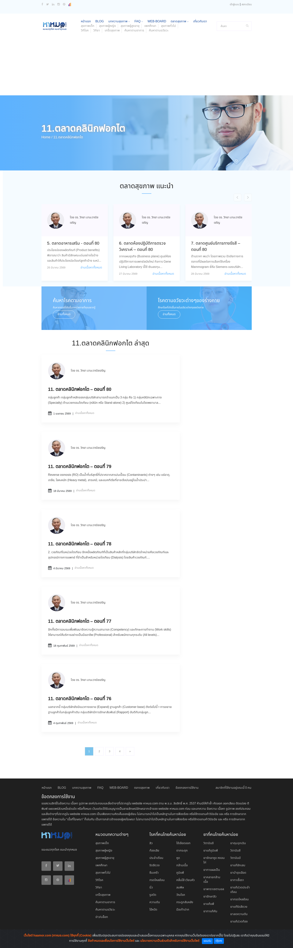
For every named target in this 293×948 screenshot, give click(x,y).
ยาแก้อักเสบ (237, 865)
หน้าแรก (86, 21)
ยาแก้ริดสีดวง (238, 907)
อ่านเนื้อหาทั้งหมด (91, 267)
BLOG (99, 21)
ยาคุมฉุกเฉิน (238, 843)
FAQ (138, 21)
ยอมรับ (207, 941)
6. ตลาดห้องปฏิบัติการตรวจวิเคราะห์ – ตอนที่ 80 (142, 246)
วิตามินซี (235, 850)
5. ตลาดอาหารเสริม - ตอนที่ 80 (73, 243)
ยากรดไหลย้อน (239, 899)
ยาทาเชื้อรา (237, 880)
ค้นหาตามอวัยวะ (158, 30)
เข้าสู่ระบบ (234, 4)
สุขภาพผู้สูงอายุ (130, 26)
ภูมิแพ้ (180, 873)
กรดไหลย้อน (157, 880)
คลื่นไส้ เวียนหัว (185, 880)
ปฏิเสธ (218, 941)
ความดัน (154, 902)
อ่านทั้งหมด (64, 314)
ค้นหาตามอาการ (134, 30)
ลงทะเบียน (246, 4)
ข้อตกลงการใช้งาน (187, 788)
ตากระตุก (182, 850)
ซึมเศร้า (154, 873)
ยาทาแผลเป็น (211, 870)
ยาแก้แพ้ (208, 904)
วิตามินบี (235, 858)
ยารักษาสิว (209, 896)
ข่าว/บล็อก (101, 917)
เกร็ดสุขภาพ (112, 30)
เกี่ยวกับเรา (200, 21)
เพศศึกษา (150, 26)
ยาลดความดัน (239, 914)
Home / (46, 137)
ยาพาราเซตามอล (213, 889)
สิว (151, 843)
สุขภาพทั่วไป (168, 26)
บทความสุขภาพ (119, 21)
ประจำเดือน (156, 858)
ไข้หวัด (153, 910)
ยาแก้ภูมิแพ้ (210, 850)
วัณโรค (180, 895)
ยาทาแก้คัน (210, 911)
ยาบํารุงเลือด (238, 873)
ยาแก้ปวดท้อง (239, 921)
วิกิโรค (85, 30)
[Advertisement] (146, 66)
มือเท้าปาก (182, 910)
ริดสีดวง (154, 865)
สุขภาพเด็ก (87, 26)
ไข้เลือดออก (183, 843)
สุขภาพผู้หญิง (107, 26)
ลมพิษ (180, 887)
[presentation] (237, 197)
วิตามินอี (208, 843)
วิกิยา (96, 30)
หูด (178, 858)
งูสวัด (152, 895)
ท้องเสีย (154, 850)
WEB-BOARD (157, 21)
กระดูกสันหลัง (184, 902)
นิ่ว (151, 887)
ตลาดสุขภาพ (180, 21)
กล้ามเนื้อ (182, 865)
